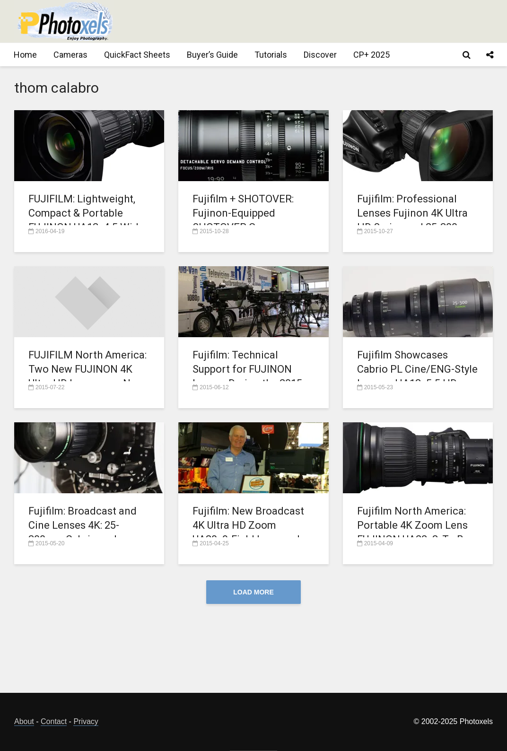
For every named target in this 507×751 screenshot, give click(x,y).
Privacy (85, 721)
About (24, 721)
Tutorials (270, 55)
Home (25, 55)
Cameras (70, 55)
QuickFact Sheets (137, 55)
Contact (54, 721)
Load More (253, 592)
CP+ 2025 (371, 55)
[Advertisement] (321, 21)
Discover (320, 55)
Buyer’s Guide (212, 55)
